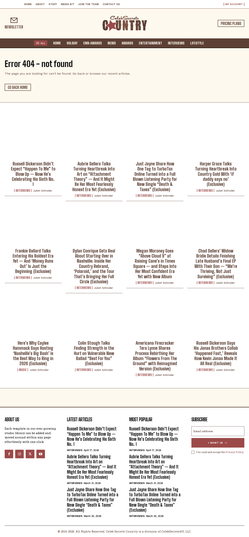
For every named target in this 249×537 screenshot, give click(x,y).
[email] (217, 431)
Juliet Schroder (42, 190)
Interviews (23, 190)
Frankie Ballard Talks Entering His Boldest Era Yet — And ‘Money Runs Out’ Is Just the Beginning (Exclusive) (33, 261)
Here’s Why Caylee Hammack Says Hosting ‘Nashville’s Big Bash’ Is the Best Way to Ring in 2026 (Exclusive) (33, 353)
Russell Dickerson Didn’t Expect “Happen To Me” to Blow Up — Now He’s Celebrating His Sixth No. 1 (33, 174)
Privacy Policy (234, 452)
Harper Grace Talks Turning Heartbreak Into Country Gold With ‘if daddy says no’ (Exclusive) (216, 174)
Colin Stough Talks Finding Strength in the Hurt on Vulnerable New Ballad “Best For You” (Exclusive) (94, 353)
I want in (218, 443)
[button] (210, 43)
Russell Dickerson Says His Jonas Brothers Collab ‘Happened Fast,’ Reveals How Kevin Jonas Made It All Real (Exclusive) (216, 353)
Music (23, 369)
